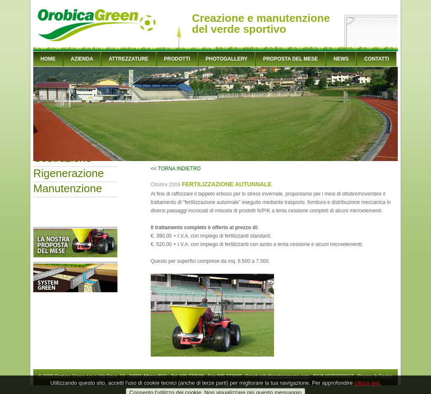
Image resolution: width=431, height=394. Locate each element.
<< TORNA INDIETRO (176, 169)
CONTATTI (376, 59)
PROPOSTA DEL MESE (290, 59)
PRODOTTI (177, 59)
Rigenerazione (68, 173)
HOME (48, 59)
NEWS (341, 59)
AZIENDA (82, 59)
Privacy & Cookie (375, 375)
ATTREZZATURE (128, 59)
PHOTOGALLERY (226, 59)
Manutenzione (67, 188)
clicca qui (366, 389)
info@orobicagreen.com (284, 375)
